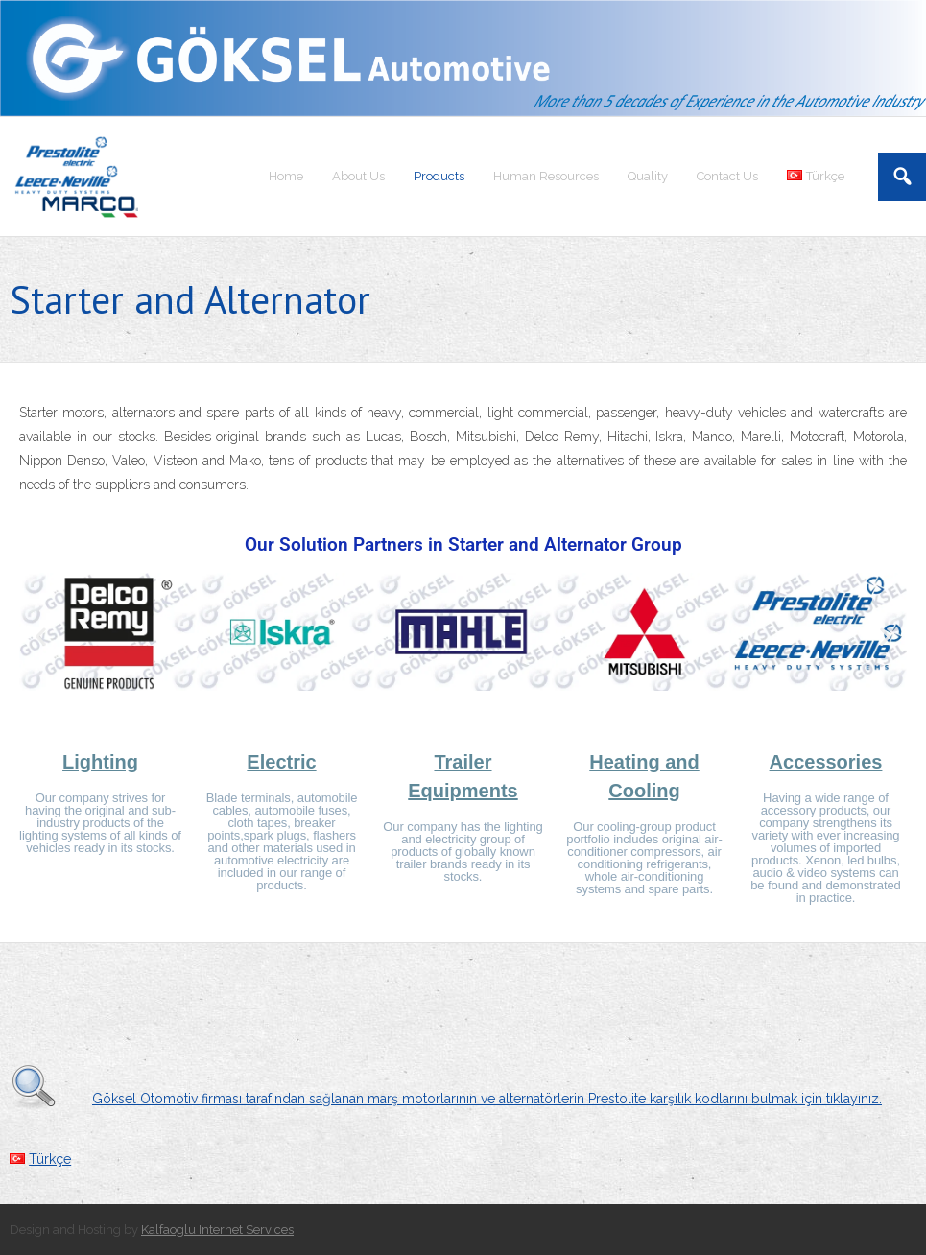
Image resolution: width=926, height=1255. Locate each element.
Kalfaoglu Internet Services (217, 1229)
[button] (41, 636)
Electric (281, 761)
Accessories (826, 761)
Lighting (100, 761)
